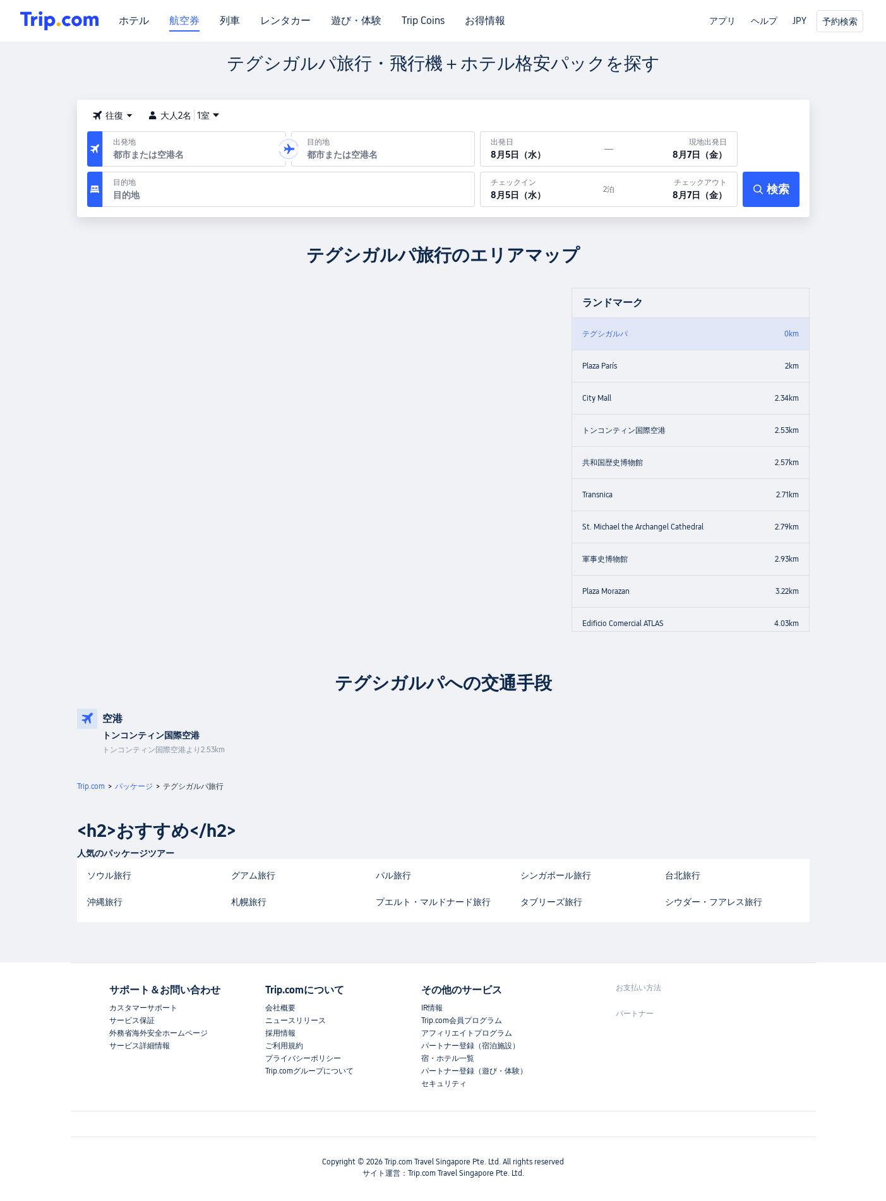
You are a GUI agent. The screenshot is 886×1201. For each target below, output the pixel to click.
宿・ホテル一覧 (447, 1058)
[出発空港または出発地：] (194, 149)
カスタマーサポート (143, 1007)
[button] (112, 115)
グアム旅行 (253, 875)
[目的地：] (289, 189)
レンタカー (285, 21)
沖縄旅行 (105, 902)
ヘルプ (764, 21)
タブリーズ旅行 (551, 902)
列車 (230, 21)
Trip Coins (423, 21)
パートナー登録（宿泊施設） (470, 1045)
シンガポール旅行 (555, 875)
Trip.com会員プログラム (461, 1020)
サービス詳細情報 (139, 1045)
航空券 (184, 21)
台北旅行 (682, 875)
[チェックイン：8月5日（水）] (542, 189)
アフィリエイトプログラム (466, 1033)
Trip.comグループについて (309, 1071)
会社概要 (280, 1007)
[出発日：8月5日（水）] (542, 149)
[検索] (771, 189)
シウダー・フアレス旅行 (713, 902)
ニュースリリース (295, 1020)
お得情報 (485, 21)
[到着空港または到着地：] (383, 149)
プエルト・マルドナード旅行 (433, 902)
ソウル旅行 (109, 875)
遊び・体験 (356, 21)
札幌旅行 (248, 902)
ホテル (134, 21)
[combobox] (191, 155)
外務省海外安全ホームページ (158, 1033)
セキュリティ (444, 1083)
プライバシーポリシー (303, 1058)
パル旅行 (393, 875)
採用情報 (280, 1033)
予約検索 (840, 21)
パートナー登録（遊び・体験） (474, 1071)
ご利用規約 (284, 1045)
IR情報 (432, 1007)
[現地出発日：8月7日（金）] (675, 149)
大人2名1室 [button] (184, 115)
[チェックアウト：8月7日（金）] (675, 189)
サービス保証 (132, 1020)
